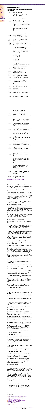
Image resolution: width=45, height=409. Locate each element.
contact (10, 4)
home (7, 4)
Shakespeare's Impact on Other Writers (14, 401)
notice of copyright (30, 407)
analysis (2, 8)
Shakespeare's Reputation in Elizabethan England (16, 400)
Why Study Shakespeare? (12, 402)
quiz (2, 17)
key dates (2, 12)
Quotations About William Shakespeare (14, 403)
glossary (2, 15)
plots (2, 13)
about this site (21, 407)
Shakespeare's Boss (11, 404)
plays (2, 6)
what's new (16, 407)
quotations (1, 9)
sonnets (2, 7)
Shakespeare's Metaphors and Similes (14, 399)
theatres (2, 11)
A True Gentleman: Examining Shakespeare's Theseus (17, 396)
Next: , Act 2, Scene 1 (15, 179)
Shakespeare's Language (12, 398)
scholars (2, 16)
